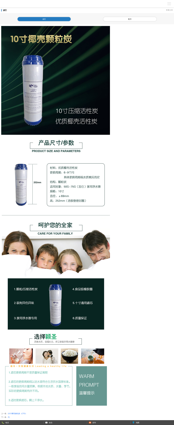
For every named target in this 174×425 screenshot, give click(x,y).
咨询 (94, 423)
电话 (7, 423)
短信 (50, 423)
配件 (130, 19)
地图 (137, 423)
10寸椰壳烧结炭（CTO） (17, 413)
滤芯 (44, 19)
